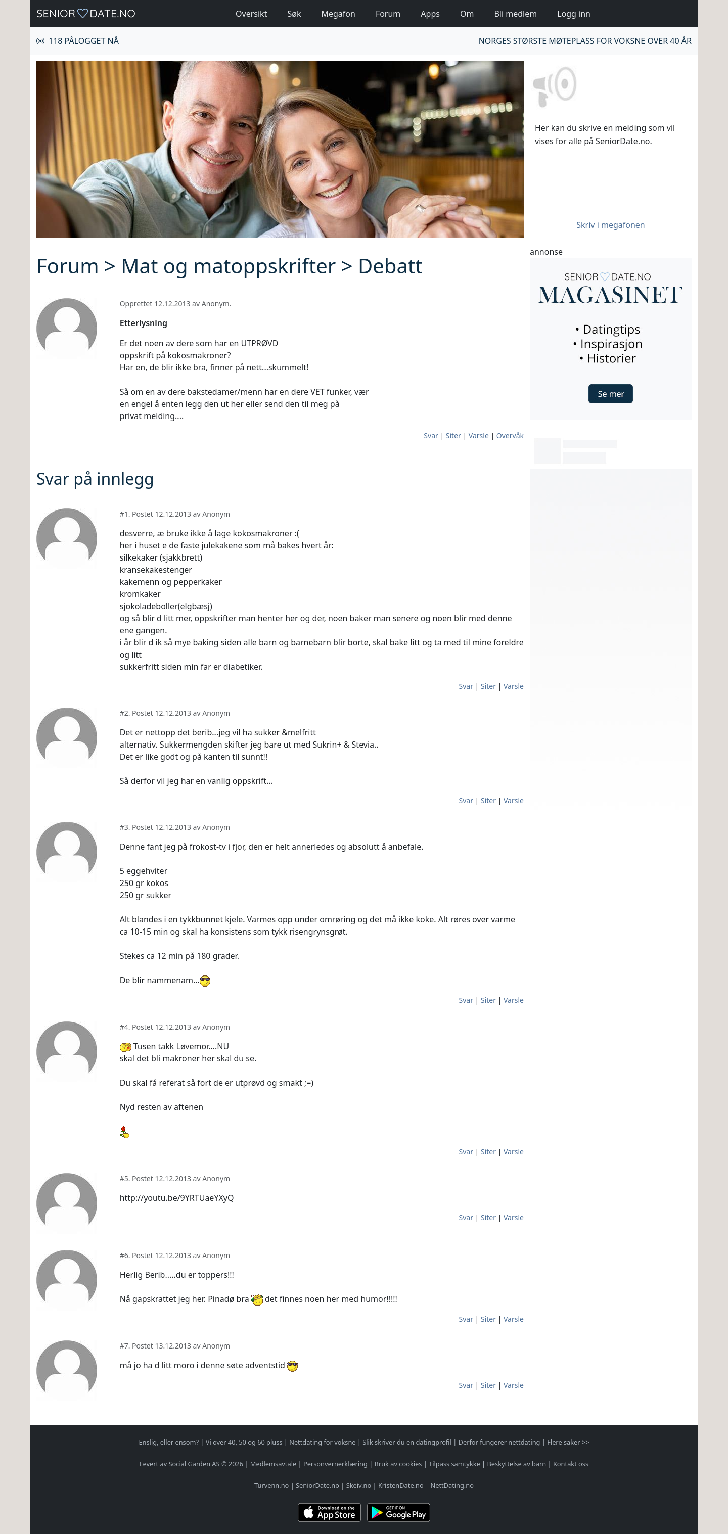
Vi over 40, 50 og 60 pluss (244, 1442)
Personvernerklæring (335, 1463)
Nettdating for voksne (322, 1442)
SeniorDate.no (317, 1485)
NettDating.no (451, 1485)
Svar (431, 435)
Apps (430, 13)
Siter (453, 435)
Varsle (479, 435)
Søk (294, 13)
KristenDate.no (401, 1485)
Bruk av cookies (398, 1463)
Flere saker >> (568, 1442)
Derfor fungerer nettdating (499, 1442)
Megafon (338, 13)
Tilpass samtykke (454, 1463)
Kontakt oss (570, 1463)
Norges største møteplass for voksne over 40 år (585, 41)
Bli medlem (515, 13)
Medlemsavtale (273, 1463)
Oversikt (251, 13)
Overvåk (510, 435)
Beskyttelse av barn (517, 1463)
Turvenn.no (271, 1485)
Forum (388, 13)
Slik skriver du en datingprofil (406, 1442)
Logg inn (573, 13)
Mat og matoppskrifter (228, 266)
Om (467, 13)
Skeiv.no (358, 1485)
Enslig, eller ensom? (169, 1442)
